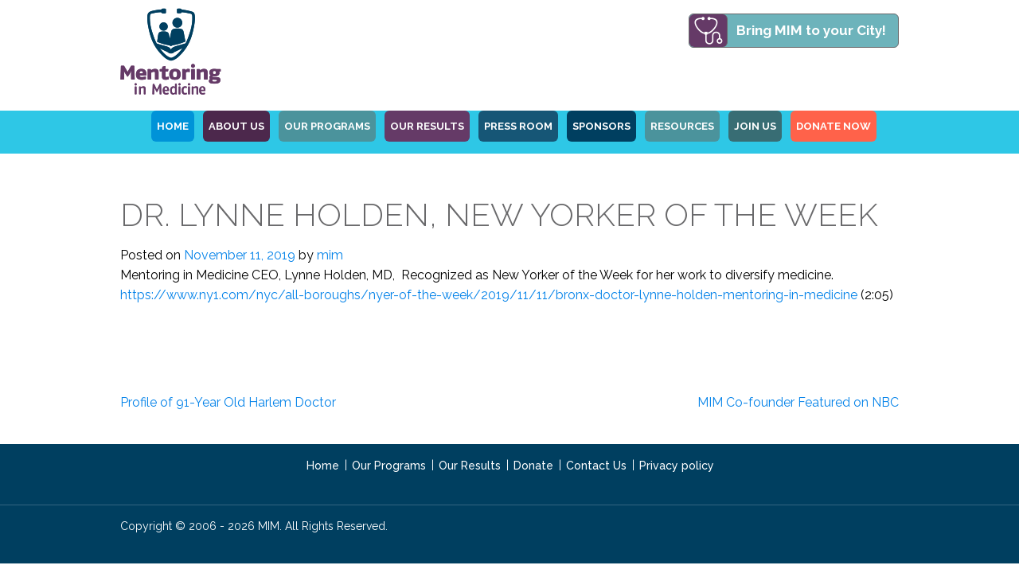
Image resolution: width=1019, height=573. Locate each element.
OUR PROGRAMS (327, 126)
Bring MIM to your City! (811, 30)
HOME (173, 126)
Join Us (755, 126)
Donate (533, 465)
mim (330, 255)
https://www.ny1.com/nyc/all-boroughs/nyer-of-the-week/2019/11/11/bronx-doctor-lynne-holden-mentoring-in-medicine (488, 294)
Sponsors (601, 126)
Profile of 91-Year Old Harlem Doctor (228, 402)
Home (322, 465)
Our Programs (389, 465)
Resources (682, 126)
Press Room (518, 126)
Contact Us (596, 465)
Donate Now (833, 126)
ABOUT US (236, 126)
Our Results (427, 126)
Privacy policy (676, 465)
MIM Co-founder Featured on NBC (798, 402)
